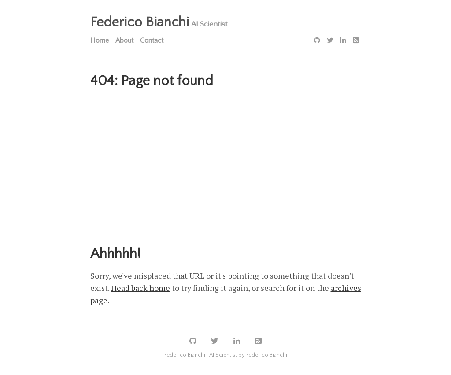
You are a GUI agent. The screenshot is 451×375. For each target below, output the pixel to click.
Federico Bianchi (139, 22)
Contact (151, 40)
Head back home (140, 288)
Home (99, 40)
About (124, 40)
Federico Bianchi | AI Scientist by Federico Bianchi (225, 355)
